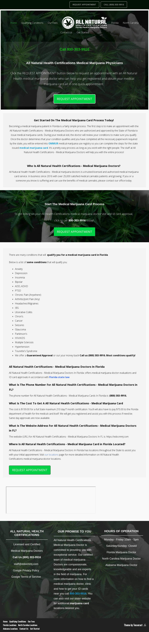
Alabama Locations (10, 628)
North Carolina (131, 22)
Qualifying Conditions (32, 22)
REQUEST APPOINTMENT (84, 4)
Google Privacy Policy (26, 570)
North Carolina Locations (27, 625)
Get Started (83, 32)
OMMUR (53, 143)
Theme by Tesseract (133, 625)
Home (13, 22)
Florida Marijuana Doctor (121, 552)
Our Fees (53, 22)
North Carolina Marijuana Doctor (121, 558)
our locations (51, 454)
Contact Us (66, 32)
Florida (114, 22)
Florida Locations (9, 625)
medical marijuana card (33, 147)
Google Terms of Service (26, 576)
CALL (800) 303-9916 (114, 4)
